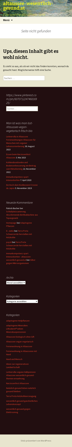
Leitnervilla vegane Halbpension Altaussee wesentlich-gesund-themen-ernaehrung (21, 375)
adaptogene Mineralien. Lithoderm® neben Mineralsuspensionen (17, 328)
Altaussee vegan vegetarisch (19, 341)
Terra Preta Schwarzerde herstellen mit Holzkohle (19, 234)
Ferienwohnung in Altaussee (19, 346)
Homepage (11, 222)
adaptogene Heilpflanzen (18, 320)
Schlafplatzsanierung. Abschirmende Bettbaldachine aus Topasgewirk (22, 214)
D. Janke (10, 230)
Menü (6, 20)
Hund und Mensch (14, 359)
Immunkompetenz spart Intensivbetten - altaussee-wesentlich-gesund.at (18, 256)
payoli (9, 242)
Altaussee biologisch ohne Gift (20, 336)
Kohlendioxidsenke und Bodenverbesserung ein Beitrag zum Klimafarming (21, 165)
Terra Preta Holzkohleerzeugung (21, 396)
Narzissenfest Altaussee (17, 383)
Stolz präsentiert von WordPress (36, 440)
